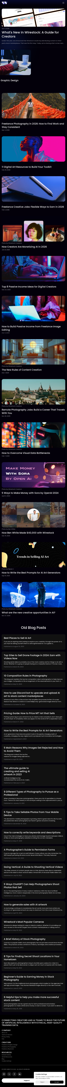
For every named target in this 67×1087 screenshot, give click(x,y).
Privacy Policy (6, 1037)
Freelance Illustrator (8, 1049)
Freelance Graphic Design (9, 1045)
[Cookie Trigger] (6, 1061)
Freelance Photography (9, 1047)
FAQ (3, 1039)
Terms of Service (7, 1035)
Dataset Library (6, 1055)
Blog (3, 1059)
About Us (4, 1033)
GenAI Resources (7, 1057)
